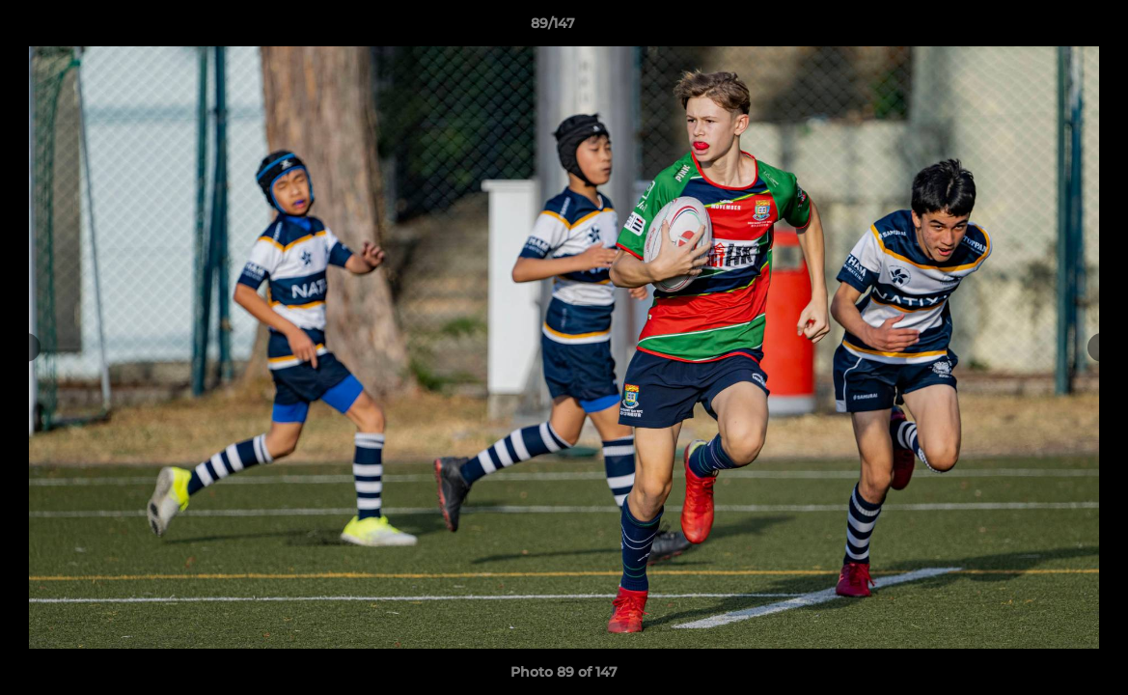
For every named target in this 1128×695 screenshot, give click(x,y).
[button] (1047, 28)
